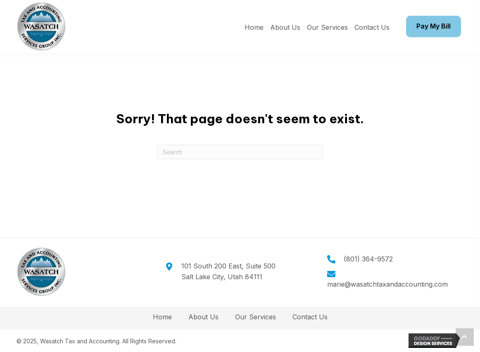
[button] (465, 337)
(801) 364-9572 (368, 259)
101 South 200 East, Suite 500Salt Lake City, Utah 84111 (228, 271)
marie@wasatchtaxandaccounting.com (387, 284)
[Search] (240, 152)
